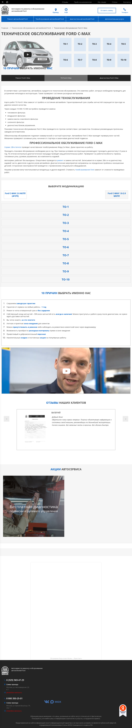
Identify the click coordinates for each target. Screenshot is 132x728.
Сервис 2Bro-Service (12, 147)
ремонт (60, 160)
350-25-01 (14, 698)
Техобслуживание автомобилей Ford (50, 19)
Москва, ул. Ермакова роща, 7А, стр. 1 (18, 705)
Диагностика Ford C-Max (109, 78)
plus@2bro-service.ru (14, 692)
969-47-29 (15, 680)
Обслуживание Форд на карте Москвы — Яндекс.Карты (66, 658)
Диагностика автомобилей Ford (82, 19)
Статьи (114, 2)
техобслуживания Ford (84, 170)
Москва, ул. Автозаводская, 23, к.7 (18, 687)
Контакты (127, 2)
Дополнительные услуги (114, 19)
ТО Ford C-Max (66, 78)
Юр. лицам (102, 2)
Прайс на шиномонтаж (83, 2)
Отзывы (65, 2)
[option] (66, 429)
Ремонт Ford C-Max (23, 78)
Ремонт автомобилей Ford (17, 19)
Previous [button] (6, 419)
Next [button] (125, 419)
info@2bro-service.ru (14, 711)
